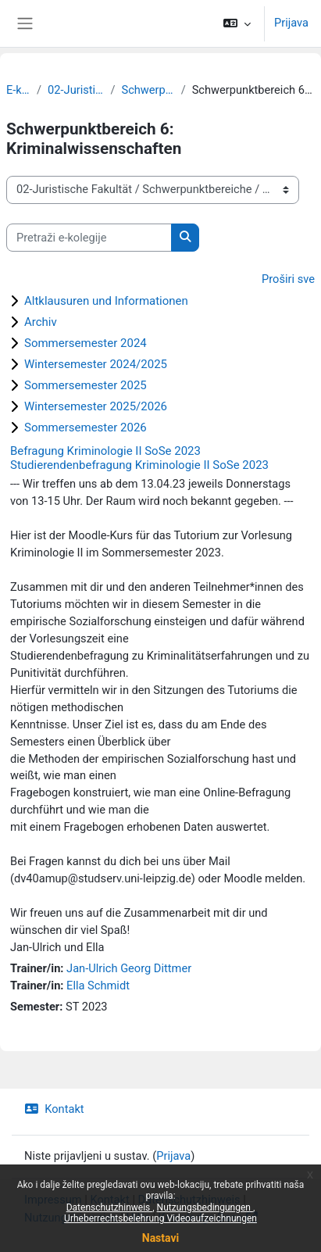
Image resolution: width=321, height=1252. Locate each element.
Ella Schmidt (98, 985)
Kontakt (54, 1109)
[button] (237, 23)
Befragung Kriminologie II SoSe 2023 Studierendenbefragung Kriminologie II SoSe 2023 (139, 458)
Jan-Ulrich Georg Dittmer (128, 968)
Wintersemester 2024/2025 (95, 364)
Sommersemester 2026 (85, 427)
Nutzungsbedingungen (205, 1207)
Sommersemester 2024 (85, 343)
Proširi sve (288, 279)
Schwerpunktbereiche (147, 90)
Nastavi (160, 1238)
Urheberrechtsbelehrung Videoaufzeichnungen (160, 1218)
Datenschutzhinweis (109, 1207)
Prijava (291, 23)
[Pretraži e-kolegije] (89, 238)
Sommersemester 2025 (85, 385)
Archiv (40, 322)
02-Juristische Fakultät (76, 90)
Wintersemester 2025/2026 (95, 406)
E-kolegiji (18, 90)
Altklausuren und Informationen (106, 301)
